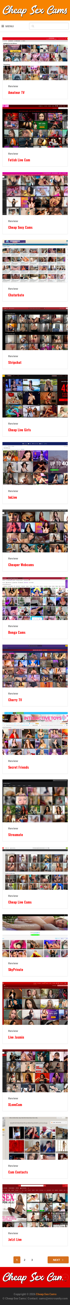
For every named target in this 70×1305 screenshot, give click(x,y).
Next (58, 1260)
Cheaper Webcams (21, 564)
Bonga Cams (16, 632)
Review (13, 86)
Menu (9, 26)
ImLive (12, 497)
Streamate (15, 834)
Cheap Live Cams (20, 902)
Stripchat (14, 362)
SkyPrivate (15, 969)
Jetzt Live (15, 1239)
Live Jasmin (16, 1037)
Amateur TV (16, 92)
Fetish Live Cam (19, 160)
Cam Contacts (18, 1172)
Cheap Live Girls (19, 430)
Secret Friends (18, 767)
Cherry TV (15, 699)
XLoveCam (15, 1104)
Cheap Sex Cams (46, 1294)
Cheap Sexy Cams (20, 227)
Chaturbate (16, 295)
